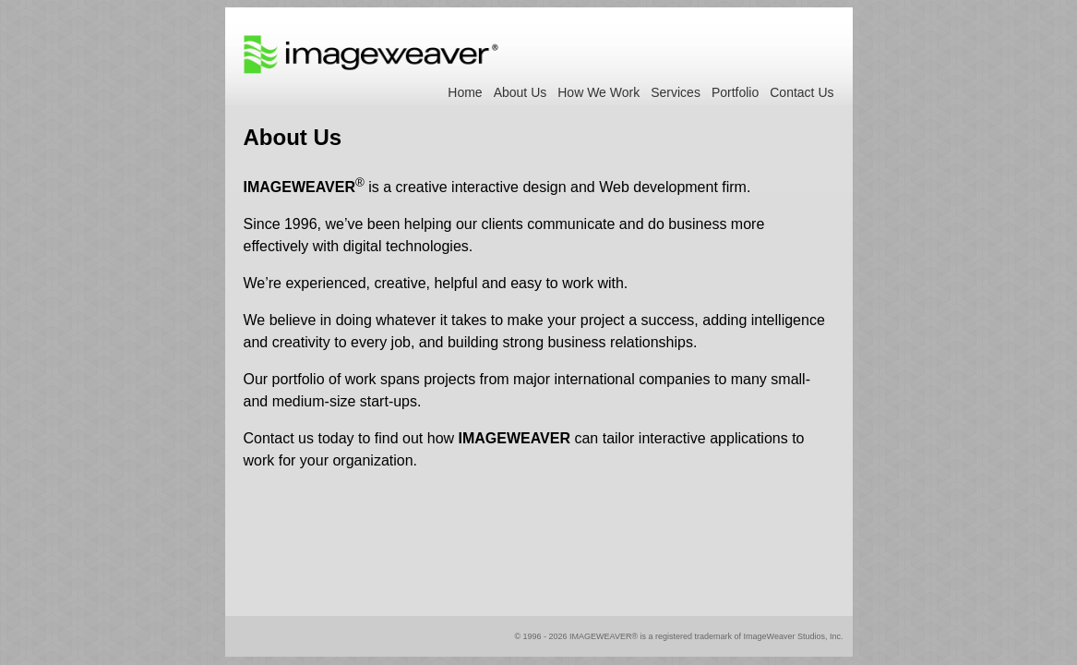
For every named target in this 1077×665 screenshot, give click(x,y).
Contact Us (801, 92)
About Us (520, 92)
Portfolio (735, 92)
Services (675, 92)
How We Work (598, 92)
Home (465, 92)
